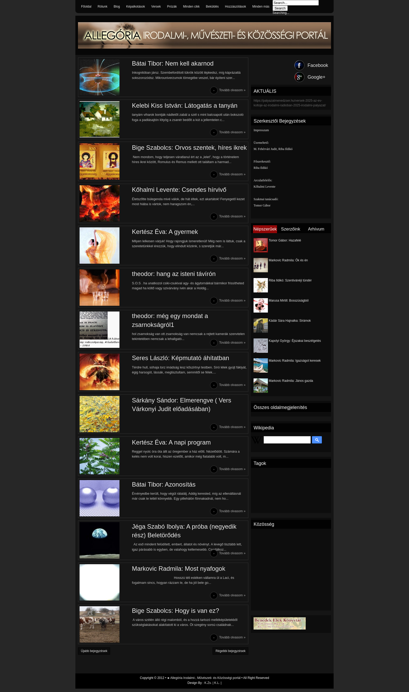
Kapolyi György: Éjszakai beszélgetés (295, 341)
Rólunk (102, 6)
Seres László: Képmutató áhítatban (178, 359)
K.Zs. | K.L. (212, 686)
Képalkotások (135, 6)
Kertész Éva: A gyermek (162, 232)
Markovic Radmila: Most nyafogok (176, 571)
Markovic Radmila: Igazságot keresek (295, 360)
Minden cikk (191, 6)
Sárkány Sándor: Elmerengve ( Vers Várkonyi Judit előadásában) (179, 406)
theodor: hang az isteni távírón (171, 275)
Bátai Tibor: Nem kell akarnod (170, 63)
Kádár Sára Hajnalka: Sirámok (290, 320)
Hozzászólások (235, 6)
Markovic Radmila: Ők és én (288, 260)
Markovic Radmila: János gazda (291, 381)
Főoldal (86, 6)
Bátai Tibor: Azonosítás (161, 486)
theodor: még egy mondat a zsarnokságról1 (167, 322)
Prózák (172, 6)
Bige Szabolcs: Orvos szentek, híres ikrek (187, 148)
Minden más (260, 6)
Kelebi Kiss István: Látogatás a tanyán (182, 105)
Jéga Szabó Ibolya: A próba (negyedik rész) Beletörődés (181, 533)
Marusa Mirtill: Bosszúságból (289, 300)
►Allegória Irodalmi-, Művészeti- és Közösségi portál (204, 681)
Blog (117, 6)
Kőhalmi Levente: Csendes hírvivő (176, 190)
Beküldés (212, 6)
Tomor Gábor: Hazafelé (285, 240)
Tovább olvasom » (232, 90)
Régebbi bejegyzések (230, 654)
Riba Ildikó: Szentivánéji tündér (290, 280)
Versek (156, 6)
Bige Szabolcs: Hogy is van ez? (173, 613)
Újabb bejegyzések (94, 654)
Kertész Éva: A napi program (168, 444)
